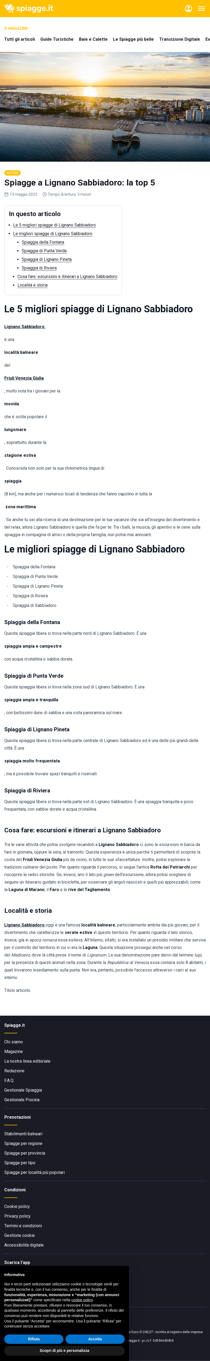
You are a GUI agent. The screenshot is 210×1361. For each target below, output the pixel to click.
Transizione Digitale (179, 39)
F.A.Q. (9, 1080)
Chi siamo (13, 1041)
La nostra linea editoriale (27, 1061)
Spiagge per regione (23, 1143)
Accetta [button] (95, 1339)
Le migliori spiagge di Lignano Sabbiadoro (52, 233)
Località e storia (32, 285)
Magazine (13, 1051)
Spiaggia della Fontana (43, 242)
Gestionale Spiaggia (23, 1090)
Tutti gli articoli (19, 39)
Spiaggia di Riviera (39, 267)
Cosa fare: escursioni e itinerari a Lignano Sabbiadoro (67, 276)
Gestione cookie (19, 1235)
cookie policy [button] (82, 1300)
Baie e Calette (93, 39)
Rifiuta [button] (34, 1339)
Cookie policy (17, 1206)
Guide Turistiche (57, 39)
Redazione (14, 1070)
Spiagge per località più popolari (34, 1172)
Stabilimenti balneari (23, 1133)
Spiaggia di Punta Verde (44, 250)
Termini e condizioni (23, 1225)
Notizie (12, 173)
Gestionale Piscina (21, 1099)
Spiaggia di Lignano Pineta (47, 259)
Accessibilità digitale (24, 1245)
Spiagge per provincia (24, 1153)
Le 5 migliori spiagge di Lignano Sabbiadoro (54, 225)
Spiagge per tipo (19, 1162)
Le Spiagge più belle (133, 39)
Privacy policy (17, 1216)
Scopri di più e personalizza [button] (64, 1350)
